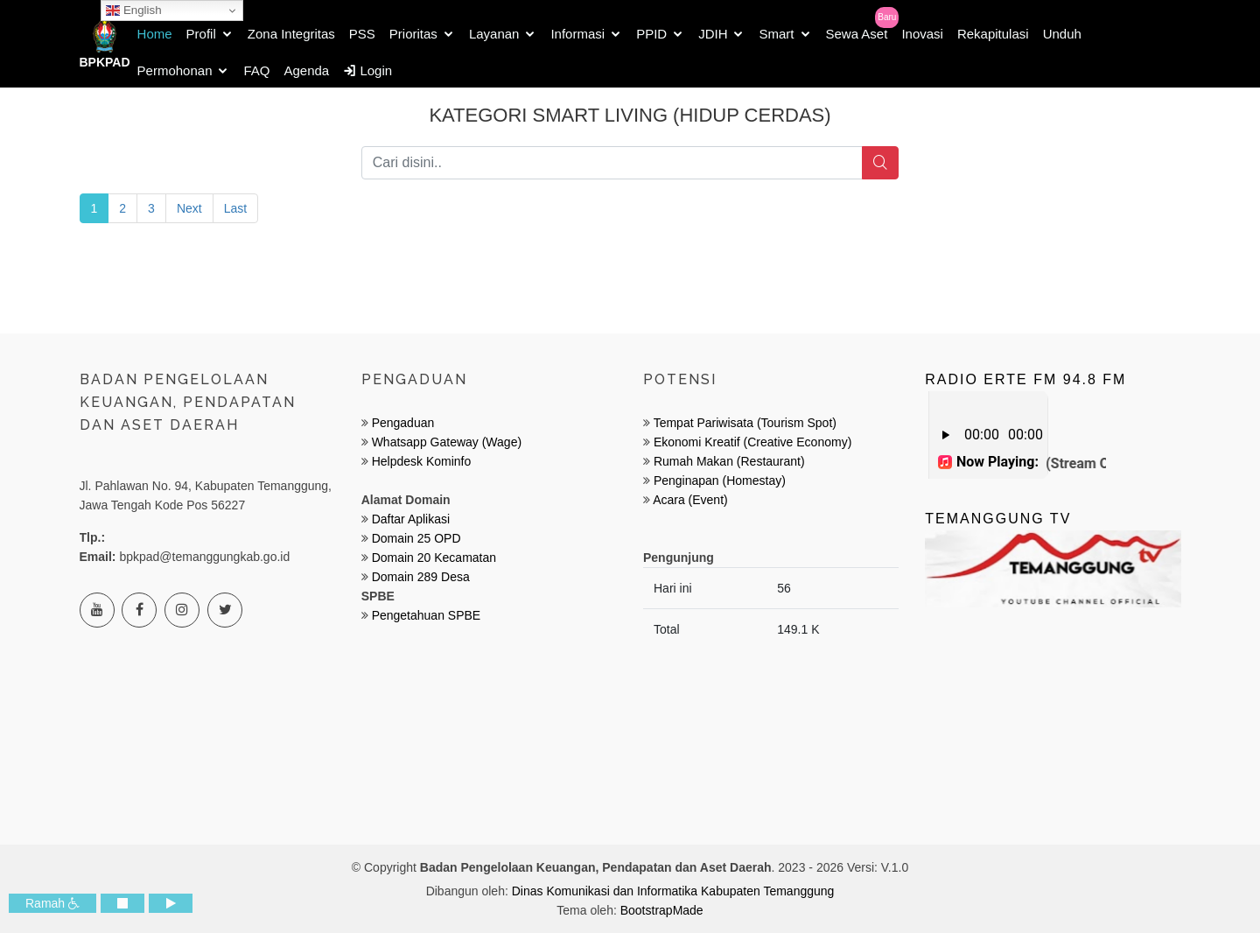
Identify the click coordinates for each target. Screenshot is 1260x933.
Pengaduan (401, 423)
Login (367, 70)
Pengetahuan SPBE (426, 615)
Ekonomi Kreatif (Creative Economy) (752, 442)
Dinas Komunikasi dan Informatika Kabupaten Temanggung (673, 891)
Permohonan (175, 70)
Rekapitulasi (993, 33)
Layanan (494, 33)
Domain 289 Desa (421, 577)
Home (154, 33)
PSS (362, 33)
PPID (651, 33)
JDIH (712, 33)
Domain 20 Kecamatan (434, 558)
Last (235, 208)
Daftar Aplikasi (411, 519)
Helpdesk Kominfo (420, 461)
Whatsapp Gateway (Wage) (445, 442)
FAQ (256, 70)
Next (189, 208)
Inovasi (922, 33)
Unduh (1062, 33)
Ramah (52, 903)
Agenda (307, 70)
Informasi (577, 33)
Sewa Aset (857, 33)
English (133, 11)
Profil (201, 33)
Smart (776, 33)
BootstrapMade (662, 910)
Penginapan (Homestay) (720, 481)
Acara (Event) (690, 500)
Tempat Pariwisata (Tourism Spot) (745, 423)
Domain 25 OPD (416, 538)
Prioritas (413, 33)
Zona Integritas (291, 33)
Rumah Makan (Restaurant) (729, 461)
